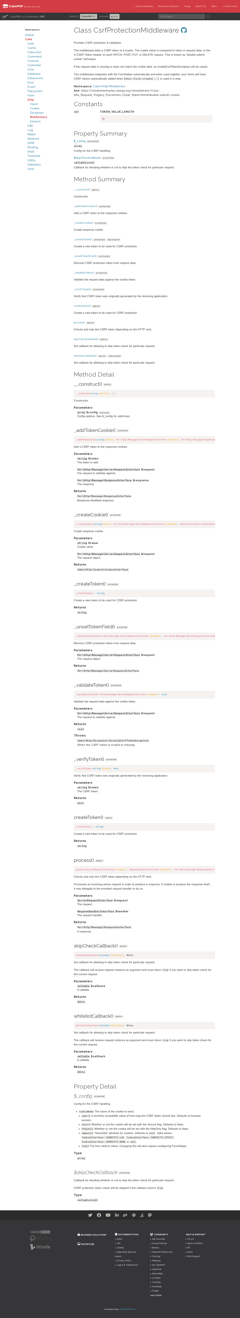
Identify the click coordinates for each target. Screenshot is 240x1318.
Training (155, 1256)
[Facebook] (93, 1215)
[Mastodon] (158, 1215)
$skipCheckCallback (87, 157)
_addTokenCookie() (86, 206)
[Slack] (137, 1215)
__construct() (82, 189)
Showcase (86, 1244)
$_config (80, 141)
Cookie (35, 108)
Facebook (156, 1286)
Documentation (143, 6)
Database (34, 73)
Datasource (35, 78)
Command (35, 56)
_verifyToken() (82, 289)
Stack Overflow (194, 1243)
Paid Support (192, 1256)
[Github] (126, 1215)
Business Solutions (168, 6)
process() (79, 322)
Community (230, 6)
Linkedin (155, 1278)
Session (35, 121)
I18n (30, 125)
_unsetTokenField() (85, 256)
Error (31, 82)
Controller (34, 65)
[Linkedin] (116, 1215)
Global (29, 35)
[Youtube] (104, 1215)
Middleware (38, 117)
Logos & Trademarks (126, 1265)
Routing (33, 147)
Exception (37, 112)
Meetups (155, 1260)
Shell (31, 151)
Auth (31, 43)
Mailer (32, 134)
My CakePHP (157, 1265)
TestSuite (34, 156)
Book (118, 1239)
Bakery (154, 1247)
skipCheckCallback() (86, 339)
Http (31, 99)
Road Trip (201, 6)
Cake (28, 39)
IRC (187, 1247)
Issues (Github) (158, 1243)
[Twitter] (82, 1215)
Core (31, 69)
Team (214, 6)
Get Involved (157, 1239)
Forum (189, 1239)
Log (30, 130)
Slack (189, 1252)
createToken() (82, 306)
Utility (32, 160)
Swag (187, 6)
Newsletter (156, 1273)
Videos (119, 1247)
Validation (34, 164)
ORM (31, 143)
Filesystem (35, 91)
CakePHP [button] (88, 16)
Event (32, 86)
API (117, 1243)
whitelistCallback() (85, 355)
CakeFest (155, 1269)
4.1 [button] (114, 16)
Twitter (154, 1291)
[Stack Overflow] (147, 1215)
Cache (32, 48)
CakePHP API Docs (127, 1309)
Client (34, 104)
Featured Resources (161, 1252)
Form (31, 95)
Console (33, 60)
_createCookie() (84, 223)
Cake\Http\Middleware (109, 86)
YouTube (155, 1282)
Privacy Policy (123, 1260)
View (31, 169)
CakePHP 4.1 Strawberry (23, 16)
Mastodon (156, 1295)
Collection (35, 52)
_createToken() (83, 239)
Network (33, 138)
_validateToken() (84, 272)
